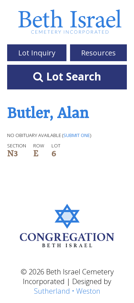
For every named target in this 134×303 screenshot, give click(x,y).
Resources (98, 53)
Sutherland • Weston (67, 291)
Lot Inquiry (36, 53)
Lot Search (67, 76)
